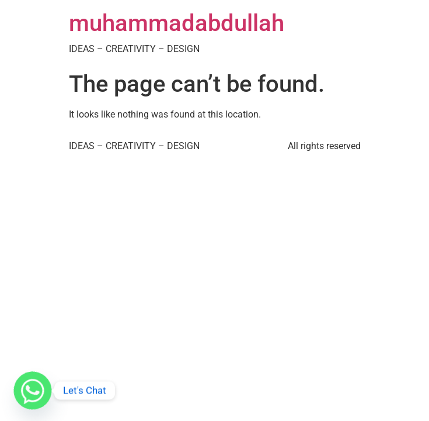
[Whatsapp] (32, 390)
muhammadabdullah (176, 23)
